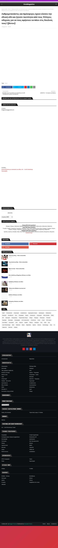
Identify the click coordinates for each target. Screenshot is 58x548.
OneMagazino (29, 4)
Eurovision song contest (7, 391)
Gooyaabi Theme (28, 523)
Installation (32, 451)
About (48, 523)
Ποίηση (3, 443)
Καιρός (26, 315)
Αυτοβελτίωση (32, 383)
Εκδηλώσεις (48, 313)
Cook (39, 320)
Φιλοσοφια (10, 320)
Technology (45, 325)
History (31, 322)
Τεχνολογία (31, 381)
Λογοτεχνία (39, 315)
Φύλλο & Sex (4, 374)
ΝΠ (3, 317)
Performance (5, 451)
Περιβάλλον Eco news (34, 482)
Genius (21, 322)
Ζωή (30, 370)
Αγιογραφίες (4, 171)
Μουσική (3, 447)
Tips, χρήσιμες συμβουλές (7, 370)
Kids (45, 322)
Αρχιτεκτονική (5, 445)
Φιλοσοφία (4, 368)
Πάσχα (31, 317)
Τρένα (30, 459)
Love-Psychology (6, 325)
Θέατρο (31, 443)
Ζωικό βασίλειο (32, 385)
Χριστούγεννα (5, 383)
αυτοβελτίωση (23, 313)
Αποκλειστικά (9, 313)
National (18, 325)
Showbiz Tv (4, 389)
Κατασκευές (32, 315)
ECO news (48, 320)
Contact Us (53, 523)
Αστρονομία (16, 313)
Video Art (4, 327)
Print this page (5, 405)
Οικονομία (8, 317)
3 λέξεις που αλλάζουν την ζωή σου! (17, 288)
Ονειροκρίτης (14, 317)
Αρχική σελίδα (4, 9)
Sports (34, 325)
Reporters (28, 325)
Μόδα (52, 315)
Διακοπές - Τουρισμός (34, 379)
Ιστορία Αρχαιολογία (33, 435)
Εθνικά (30, 478)
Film (16, 322)
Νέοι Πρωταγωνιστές (34, 441)
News (9, 9)
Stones (39, 325)
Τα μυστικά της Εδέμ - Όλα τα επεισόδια (18, 262)
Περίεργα (36, 317)
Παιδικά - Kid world (6, 381)
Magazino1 (4, 26)
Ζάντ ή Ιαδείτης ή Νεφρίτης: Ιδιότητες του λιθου (20, 275)
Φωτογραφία (17, 320)
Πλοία (3, 461)
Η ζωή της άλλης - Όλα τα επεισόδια (17, 255)
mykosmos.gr (29, 233)
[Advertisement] (29, 156)
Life (49, 322)
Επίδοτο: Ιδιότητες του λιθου (15, 295)
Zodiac (15, 327)
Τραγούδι (31, 447)
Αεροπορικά (32, 461)
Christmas (33, 320)
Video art (31, 449)
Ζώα (16, 315)
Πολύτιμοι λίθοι (32, 366)
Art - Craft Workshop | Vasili (8, 427)
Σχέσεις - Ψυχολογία (34, 372)
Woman (10, 327)
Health (26, 322)
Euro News (4, 322)
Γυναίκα (31, 468)
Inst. (41, 322)
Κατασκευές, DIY (33, 437)
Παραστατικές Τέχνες (23, 317)
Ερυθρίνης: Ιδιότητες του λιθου (16, 281)
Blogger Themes (13, 523)
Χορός (3, 449)
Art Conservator (25, 320)
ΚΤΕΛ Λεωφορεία (5, 459)
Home (44, 523)
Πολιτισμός (42, 317)
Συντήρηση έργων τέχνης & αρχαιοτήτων (11, 437)
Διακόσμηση (41, 313)
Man (13, 325)
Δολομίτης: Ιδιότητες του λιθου (16, 301)
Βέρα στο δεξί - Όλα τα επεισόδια (16, 268)
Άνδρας (3, 468)
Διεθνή (3, 480)
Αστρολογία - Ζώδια (33, 374)
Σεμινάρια (4, 320)
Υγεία (3, 376)
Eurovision (11, 322)
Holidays (37, 322)
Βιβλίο (30, 445)
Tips (51, 325)
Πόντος (31, 480)
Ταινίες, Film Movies (6, 412)
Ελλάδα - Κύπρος (6, 476)
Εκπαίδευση (10, 315)
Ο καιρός (3, 482)
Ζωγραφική (21, 315)
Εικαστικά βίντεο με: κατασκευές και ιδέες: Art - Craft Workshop (17, 169)
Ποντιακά (48, 317)
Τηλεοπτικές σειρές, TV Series (36, 412)
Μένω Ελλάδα (46, 315)
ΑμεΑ (3, 313)
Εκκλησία (4, 315)
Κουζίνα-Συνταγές (6, 372)
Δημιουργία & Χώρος (32, 313)
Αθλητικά (3, 484)
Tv (54, 325)
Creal (43, 320)
